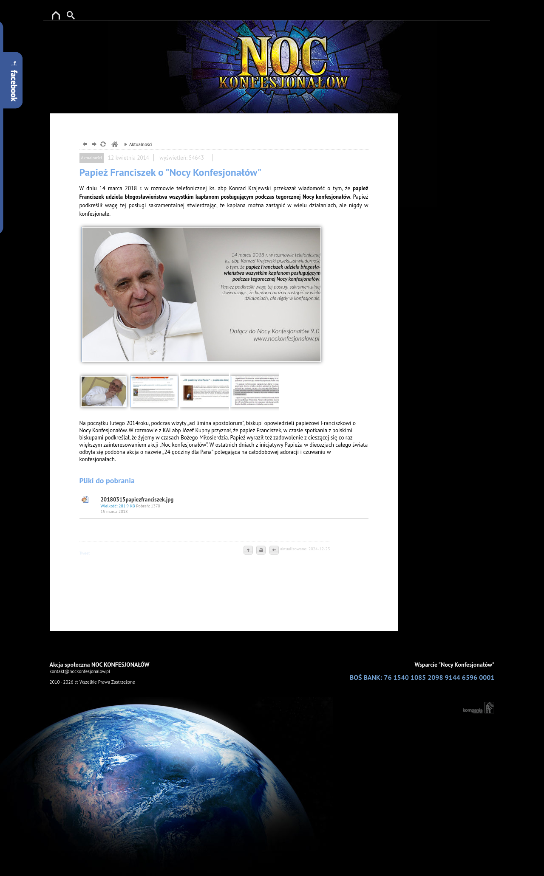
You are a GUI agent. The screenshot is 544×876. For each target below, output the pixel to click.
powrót (84, 145)
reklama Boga (54, 13)
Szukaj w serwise (76, 13)
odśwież (102, 145)
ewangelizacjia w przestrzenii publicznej (277, 49)
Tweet (84, 553)
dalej (93, 145)
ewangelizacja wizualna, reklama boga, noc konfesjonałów (114, 145)
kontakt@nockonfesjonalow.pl (80, 671)
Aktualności (136, 144)
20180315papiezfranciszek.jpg (232, 505)
